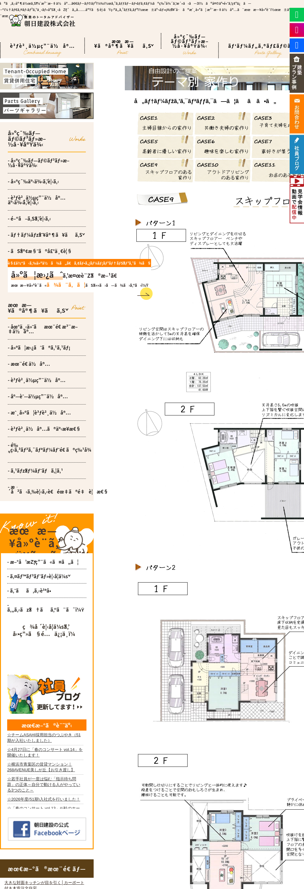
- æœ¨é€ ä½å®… (29, 363)
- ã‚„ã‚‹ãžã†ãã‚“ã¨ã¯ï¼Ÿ (45, 607)
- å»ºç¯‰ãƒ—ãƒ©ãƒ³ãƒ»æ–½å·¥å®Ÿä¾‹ (38, 162)
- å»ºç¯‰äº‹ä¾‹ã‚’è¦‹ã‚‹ (33, 181)
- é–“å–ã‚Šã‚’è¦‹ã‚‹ (29, 218)
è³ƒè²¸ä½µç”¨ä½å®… (42, 50)
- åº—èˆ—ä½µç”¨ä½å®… (38, 396)
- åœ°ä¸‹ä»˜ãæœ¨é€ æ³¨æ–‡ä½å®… (43, 329)
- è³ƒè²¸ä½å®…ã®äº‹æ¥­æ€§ (44, 428)
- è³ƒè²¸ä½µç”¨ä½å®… (36, 380)
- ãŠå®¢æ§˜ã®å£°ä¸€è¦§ (40, 251)
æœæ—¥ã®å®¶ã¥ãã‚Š (122, 45)
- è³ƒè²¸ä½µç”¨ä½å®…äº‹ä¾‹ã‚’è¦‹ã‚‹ (36, 200)
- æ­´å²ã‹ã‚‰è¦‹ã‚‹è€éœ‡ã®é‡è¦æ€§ (47, 489)
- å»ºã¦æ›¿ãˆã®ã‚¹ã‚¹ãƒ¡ (39, 347)
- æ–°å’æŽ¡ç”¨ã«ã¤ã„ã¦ (43, 562)
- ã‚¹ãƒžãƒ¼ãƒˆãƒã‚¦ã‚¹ (35, 470)
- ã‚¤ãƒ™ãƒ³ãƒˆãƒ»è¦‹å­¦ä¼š (37, 576)
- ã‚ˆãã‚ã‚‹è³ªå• (31, 590)
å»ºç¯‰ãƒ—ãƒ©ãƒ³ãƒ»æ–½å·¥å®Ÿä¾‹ (190, 41)
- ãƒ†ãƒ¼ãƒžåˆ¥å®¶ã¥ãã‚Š (45, 234)
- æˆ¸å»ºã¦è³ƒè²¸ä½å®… (39, 412)
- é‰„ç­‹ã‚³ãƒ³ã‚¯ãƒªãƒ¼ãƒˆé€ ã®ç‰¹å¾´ (47, 450)
